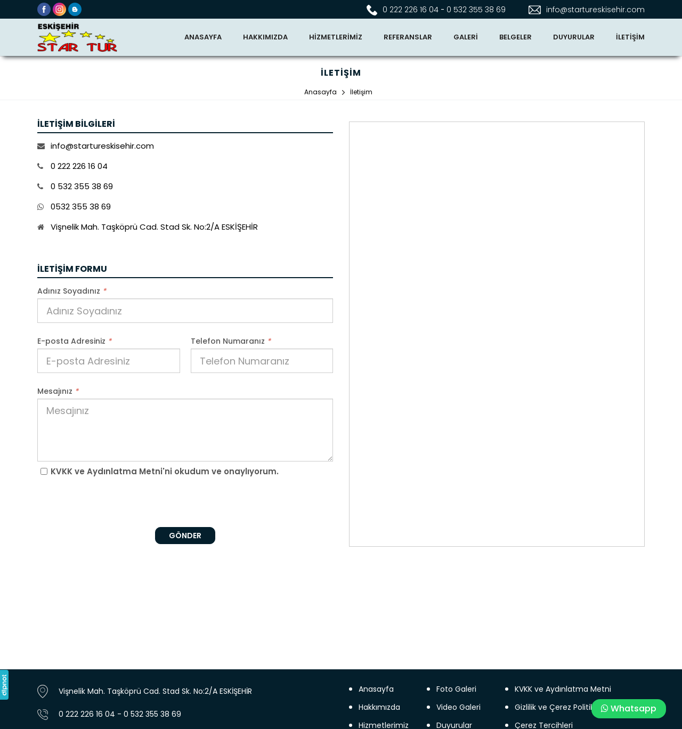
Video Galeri (458, 707)
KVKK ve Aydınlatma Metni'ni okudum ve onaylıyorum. (165, 471)
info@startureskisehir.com (595, 9)
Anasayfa (376, 689)
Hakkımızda (379, 707)
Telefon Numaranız (231, 341)
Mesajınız (57, 391)
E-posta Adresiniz (74, 341)
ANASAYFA (203, 37)
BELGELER (515, 37)
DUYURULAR (574, 37)
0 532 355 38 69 (476, 9)
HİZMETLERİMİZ (335, 37)
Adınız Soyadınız (71, 291)
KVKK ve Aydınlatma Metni (563, 689)
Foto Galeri (456, 689)
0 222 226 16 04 (411, 9)
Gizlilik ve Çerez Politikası (559, 707)
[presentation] (185, 501)
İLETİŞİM (630, 37)
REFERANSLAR (408, 37)
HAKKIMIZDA (265, 37)
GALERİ (465, 37)
